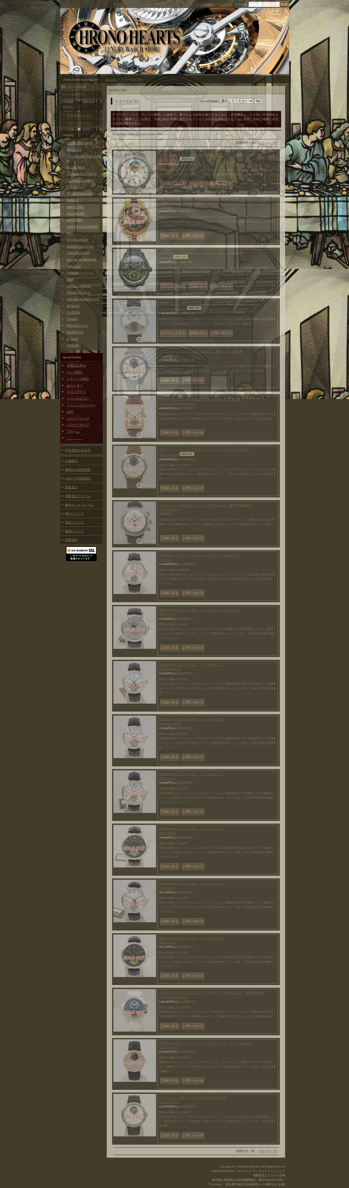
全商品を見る (76, 365)
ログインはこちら (79, 122)
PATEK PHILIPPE (79, 143)
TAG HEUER (76, 213)
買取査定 (71, 487)
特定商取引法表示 (78, 450)
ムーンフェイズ (78, 418)
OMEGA (73, 200)
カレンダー (75, 385)
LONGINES (75, 220)
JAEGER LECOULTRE (82, 227)
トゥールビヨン (78, 398)
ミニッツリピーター (81, 405)
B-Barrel (72, 339)
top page (110, 79)
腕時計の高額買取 (78, 470)
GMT (70, 412)
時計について (74, 514)
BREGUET (74, 150)
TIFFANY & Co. (78, 325)
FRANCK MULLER (80, 194)
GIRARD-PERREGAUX (83, 299)
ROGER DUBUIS (78, 292)
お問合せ (226, 4)
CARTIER (73, 312)
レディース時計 (78, 379)
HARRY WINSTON (80, 246)
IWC (70, 233)
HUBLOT (73, 306)
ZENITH (72, 273)
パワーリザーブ (78, 425)
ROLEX (72, 187)
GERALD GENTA (79, 286)
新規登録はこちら (79, 115)
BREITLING (75, 207)
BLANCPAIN (76, 167)
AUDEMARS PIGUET (82, 174)
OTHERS (73, 345)
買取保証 (71, 540)
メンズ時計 (75, 372)
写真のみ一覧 (267, 143)
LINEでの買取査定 (78, 478)
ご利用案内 (207, 4)
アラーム (73, 431)
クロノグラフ (76, 392)
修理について (74, 531)
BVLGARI (74, 266)
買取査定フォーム (78, 496)
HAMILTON (75, 332)
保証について (74, 522)
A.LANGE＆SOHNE (81, 180)
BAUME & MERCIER (82, 259)
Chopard (72, 319)
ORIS (70, 279)
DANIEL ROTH (77, 240)
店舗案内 (71, 461)
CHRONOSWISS (78, 253)
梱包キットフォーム (79, 505)
